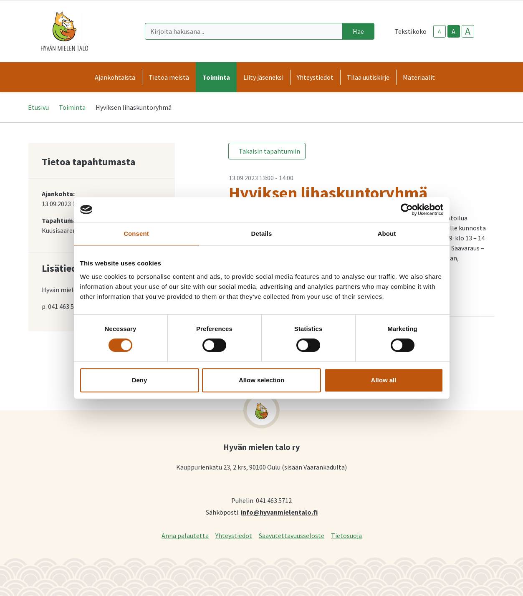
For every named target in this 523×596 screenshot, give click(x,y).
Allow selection (261, 380)
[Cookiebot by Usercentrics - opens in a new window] (406, 209)
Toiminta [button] (216, 77)
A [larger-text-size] (467, 31)
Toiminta (72, 107)
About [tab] (387, 233)
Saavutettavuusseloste (291, 535)
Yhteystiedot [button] (315, 77)
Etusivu (38, 107)
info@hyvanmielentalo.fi (279, 512)
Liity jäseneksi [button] (263, 77)
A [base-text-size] (453, 31)
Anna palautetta (185, 535)
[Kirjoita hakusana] (244, 31)
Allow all (384, 380)
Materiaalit (419, 77)
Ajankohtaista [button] (115, 77)
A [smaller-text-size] (439, 31)
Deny (139, 380)
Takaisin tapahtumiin (269, 151)
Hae (358, 31)
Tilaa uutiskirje (368, 77)
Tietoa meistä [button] (169, 77)
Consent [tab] (136, 233)
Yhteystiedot (233, 535)
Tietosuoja (346, 535)
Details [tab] (261, 233)
